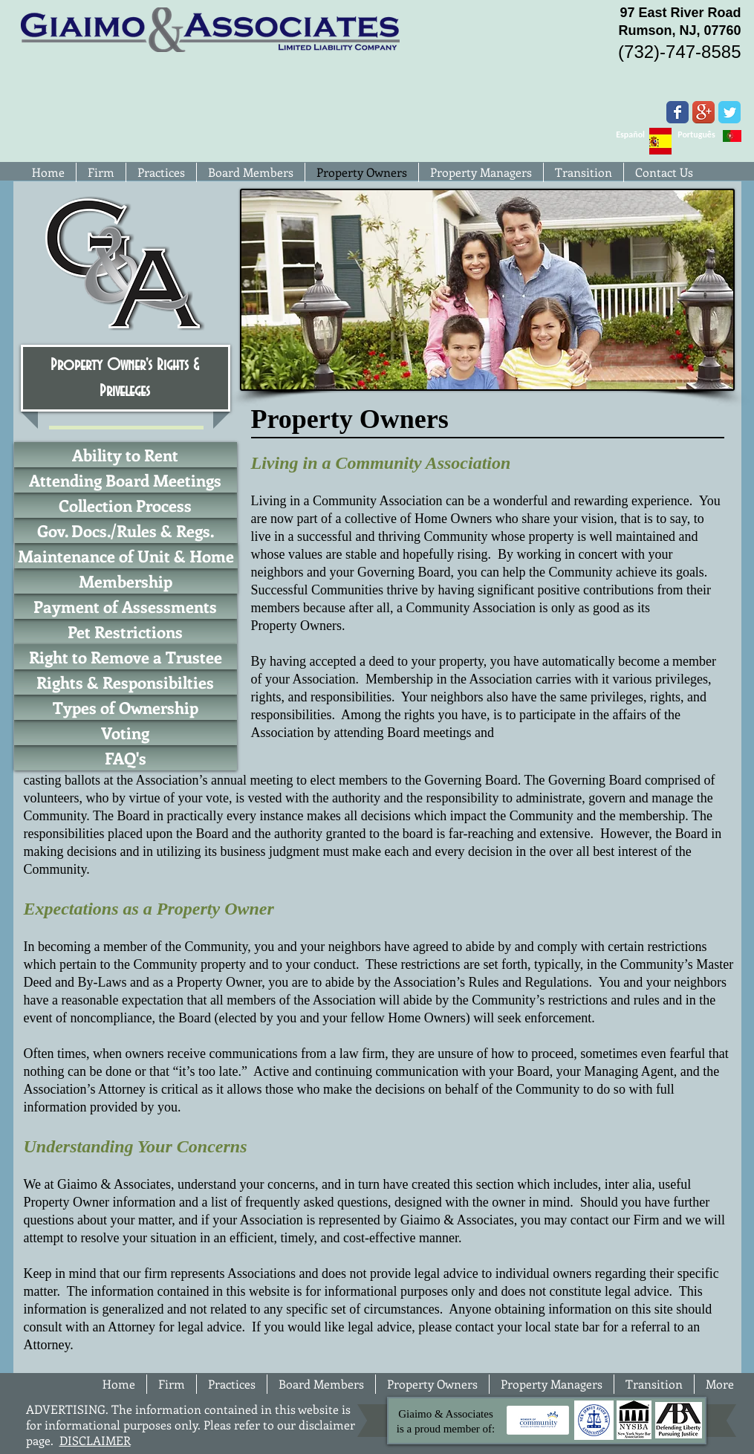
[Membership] (126, 581)
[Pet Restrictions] (125, 631)
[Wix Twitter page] (729, 112)
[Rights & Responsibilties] (125, 682)
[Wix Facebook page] (677, 112)
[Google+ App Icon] (703, 112)
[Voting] (125, 732)
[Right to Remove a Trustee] (125, 656)
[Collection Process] (125, 505)
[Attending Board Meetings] (125, 480)
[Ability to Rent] (125, 454)
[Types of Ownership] (125, 707)
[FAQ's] (125, 757)
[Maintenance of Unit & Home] (126, 555)
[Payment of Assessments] (125, 606)
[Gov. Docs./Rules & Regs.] (125, 530)
